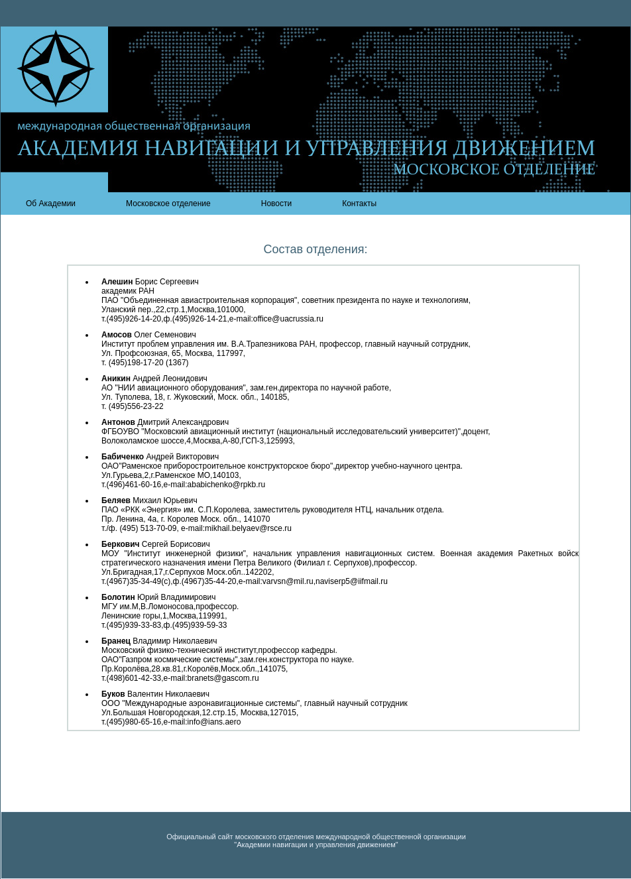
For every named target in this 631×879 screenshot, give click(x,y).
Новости (276, 203)
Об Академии (51, 203)
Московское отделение (168, 203)
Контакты (359, 203)
